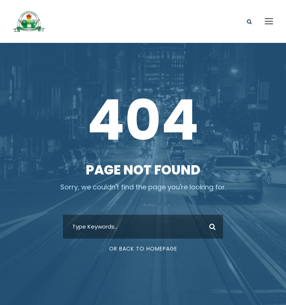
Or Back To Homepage (143, 248)
